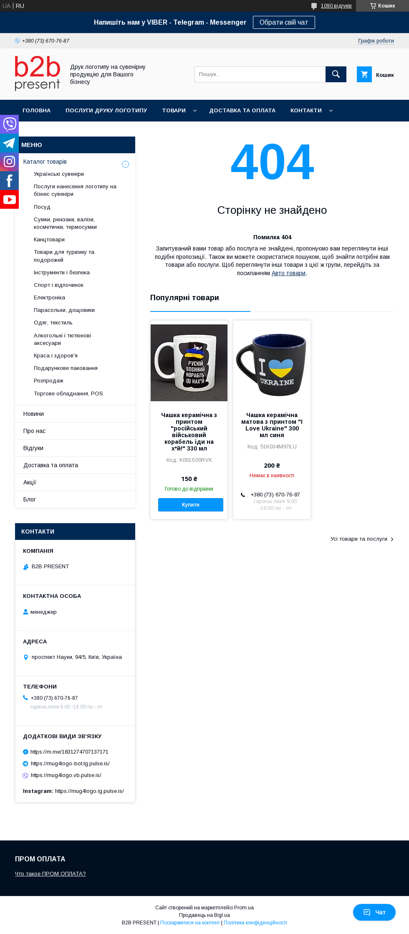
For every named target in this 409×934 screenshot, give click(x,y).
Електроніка (49, 297)
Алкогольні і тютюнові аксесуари (62, 339)
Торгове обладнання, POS (68, 393)
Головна (36, 110)
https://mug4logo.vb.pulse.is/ (66, 775)
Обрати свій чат (284, 22)
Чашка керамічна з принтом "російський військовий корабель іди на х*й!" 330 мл (189, 432)
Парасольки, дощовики (64, 310)
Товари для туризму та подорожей (64, 256)
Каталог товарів (45, 161)
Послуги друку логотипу (106, 110)
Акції (29, 482)
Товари (174, 110)
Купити (190, 505)
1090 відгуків (336, 6)
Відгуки (33, 448)
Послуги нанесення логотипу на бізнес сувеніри (75, 190)
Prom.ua (244, 908)
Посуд (42, 207)
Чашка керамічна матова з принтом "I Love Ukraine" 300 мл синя (272, 425)
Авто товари (288, 273)
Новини (33, 413)
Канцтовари (49, 239)
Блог (29, 499)
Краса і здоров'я (56, 355)
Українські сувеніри (59, 174)
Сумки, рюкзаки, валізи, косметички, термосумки (65, 223)
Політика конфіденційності (255, 923)
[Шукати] (336, 74)
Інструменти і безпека (62, 272)
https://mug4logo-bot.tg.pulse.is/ (70, 763)
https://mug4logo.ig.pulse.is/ (89, 791)
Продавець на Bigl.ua (204, 915)
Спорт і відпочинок (58, 285)
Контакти (306, 110)
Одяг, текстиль (53, 322)
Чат (374, 912)
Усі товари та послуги (359, 539)
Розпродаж (48, 380)
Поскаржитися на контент (190, 923)
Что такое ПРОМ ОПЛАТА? (50, 874)
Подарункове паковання (66, 368)
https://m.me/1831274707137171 (69, 752)
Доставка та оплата (242, 110)
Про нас (34, 431)
